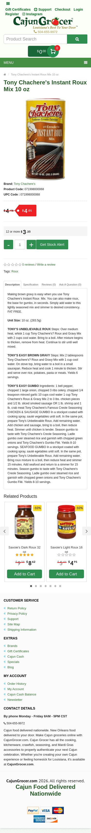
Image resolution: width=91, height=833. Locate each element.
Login (78, 9)
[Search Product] (77, 39)
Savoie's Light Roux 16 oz (66, 550)
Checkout (62, 9)
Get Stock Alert (52, 244)
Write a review (46, 264)
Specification (30, 284)
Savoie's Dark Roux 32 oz (24, 550)
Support (11, 619)
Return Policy (15, 608)
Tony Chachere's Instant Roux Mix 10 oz (35, 74)
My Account (14, 689)
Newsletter (13, 700)
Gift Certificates (18, 9)
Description (12, 284)
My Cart (53, 51)
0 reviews (28, 264)
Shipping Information (20, 629)
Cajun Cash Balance (20, 694)
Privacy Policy (15, 613)
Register (12, 14)
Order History (15, 684)
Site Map (12, 624)
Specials (11, 662)
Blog (9, 667)
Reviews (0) (49, 284)
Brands (10, 646)
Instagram (32, 14)
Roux (14, 271)
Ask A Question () (70, 284)
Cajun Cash (14, 656)
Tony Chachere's (24, 184)
